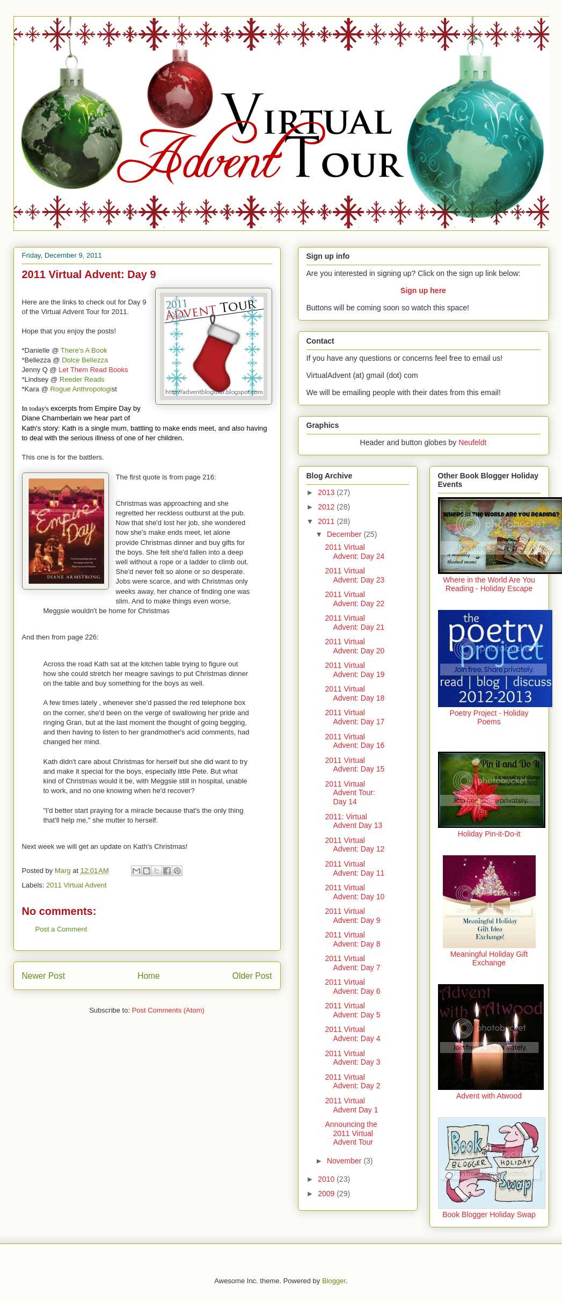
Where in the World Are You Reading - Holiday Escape (489, 584)
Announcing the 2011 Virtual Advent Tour (351, 1133)
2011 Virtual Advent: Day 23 (354, 575)
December (345, 534)
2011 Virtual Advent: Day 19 (354, 670)
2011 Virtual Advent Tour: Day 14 (350, 793)
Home (148, 975)
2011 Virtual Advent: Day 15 (354, 765)
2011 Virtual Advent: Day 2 (352, 1081)
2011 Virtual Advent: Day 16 (354, 741)
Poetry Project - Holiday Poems (488, 717)
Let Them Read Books (93, 370)
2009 (327, 1193)
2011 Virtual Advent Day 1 (351, 1105)
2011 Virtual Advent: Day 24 (354, 552)
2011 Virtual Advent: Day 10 (354, 892)
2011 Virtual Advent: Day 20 (354, 646)
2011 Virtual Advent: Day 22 (354, 599)
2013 (327, 492)
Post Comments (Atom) (168, 1010)
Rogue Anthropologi (80, 389)
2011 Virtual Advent (76, 885)
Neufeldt (472, 442)
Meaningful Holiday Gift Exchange (489, 958)
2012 (327, 507)
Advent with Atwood (489, 1096)
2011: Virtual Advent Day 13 (353, 821)
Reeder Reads (82, 379)
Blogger (334, 1281)
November (345, 1160)
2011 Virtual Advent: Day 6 (352, 986)
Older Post (252, 975)
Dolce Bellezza (85, 360)
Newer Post (43, 975)
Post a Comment (61, 929)
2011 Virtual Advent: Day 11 (354, 868)
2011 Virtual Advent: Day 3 (352, 1058)
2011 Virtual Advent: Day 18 (354, 693)
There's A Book (84, 350)
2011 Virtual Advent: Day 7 (352, 963)
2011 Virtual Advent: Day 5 (352, 1010)
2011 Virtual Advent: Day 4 (352, 1034)
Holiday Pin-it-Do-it (489, 834)
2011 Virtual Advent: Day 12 (354, 845)
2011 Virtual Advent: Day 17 (354, 717)
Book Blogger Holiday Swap (489, 1214)
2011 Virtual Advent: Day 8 (352, 939)
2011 (327, 521)
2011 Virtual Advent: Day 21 (354, 622)
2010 (327, 1179)
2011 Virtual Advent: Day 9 (352, 916)
